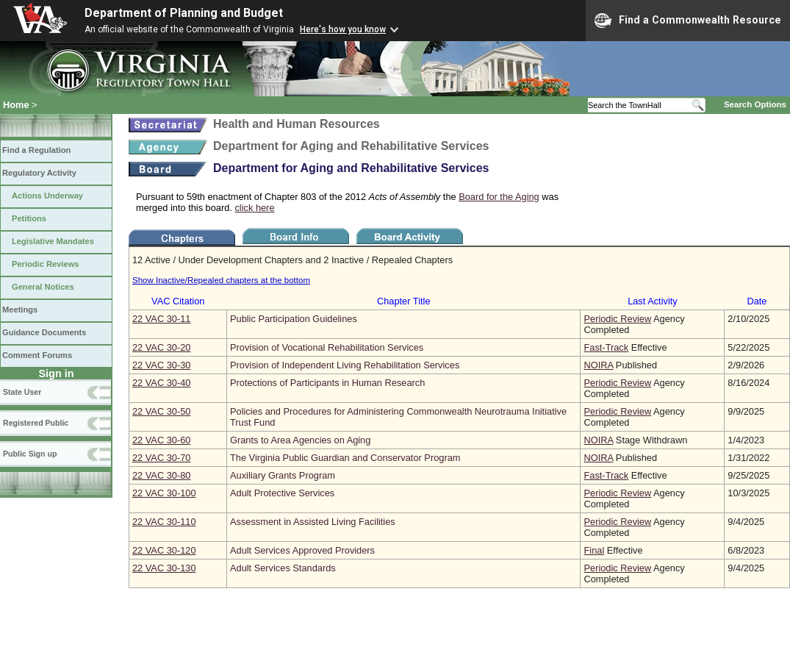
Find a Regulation (36, 150)
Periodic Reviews (45, 264)
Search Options (755, 104)
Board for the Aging (499, 196)
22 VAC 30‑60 (161, 440)
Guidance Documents (44, 332)
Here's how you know (343, 29)
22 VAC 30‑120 (164, 550)
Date (756, 301)
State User (22, 391)
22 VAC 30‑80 (161, 475)
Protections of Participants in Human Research (327, 382)
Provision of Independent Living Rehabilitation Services (344, 365)
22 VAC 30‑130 (164, 567)
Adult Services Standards (283, 567)
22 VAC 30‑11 (161, 318)
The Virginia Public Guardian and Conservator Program (345, 457)
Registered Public (35, 422)
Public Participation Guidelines (293, 318)
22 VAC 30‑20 (161, 347)
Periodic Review (617, 318)
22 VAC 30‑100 (164, 492)
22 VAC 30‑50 (161, 411)
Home (16, 104)
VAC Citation (177, 301)
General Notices (43, 286)
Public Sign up (30, 453)
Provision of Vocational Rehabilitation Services (326, 347)
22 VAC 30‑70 (161, 457)
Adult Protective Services (282, 492)
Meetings (19, 309)
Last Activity (653, 301)
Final (593, 550)
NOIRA (598, 365)
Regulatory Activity (39, 172)
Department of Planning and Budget (184, 13)
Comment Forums (37, 355)
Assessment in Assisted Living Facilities (312, 521)
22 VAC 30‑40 (161, 382)
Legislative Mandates (53, 241)
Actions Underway (47, 195)
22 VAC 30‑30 (161, 365)
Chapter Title (404, 301)
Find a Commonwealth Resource (688, 20)
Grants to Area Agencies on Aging (300, 440)
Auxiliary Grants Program (282, 475)
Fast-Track (605, 347)
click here (254, 207)
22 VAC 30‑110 (164, 521)
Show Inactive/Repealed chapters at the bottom (221, 280)
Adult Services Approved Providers (302, 550)
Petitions (29, 218)
